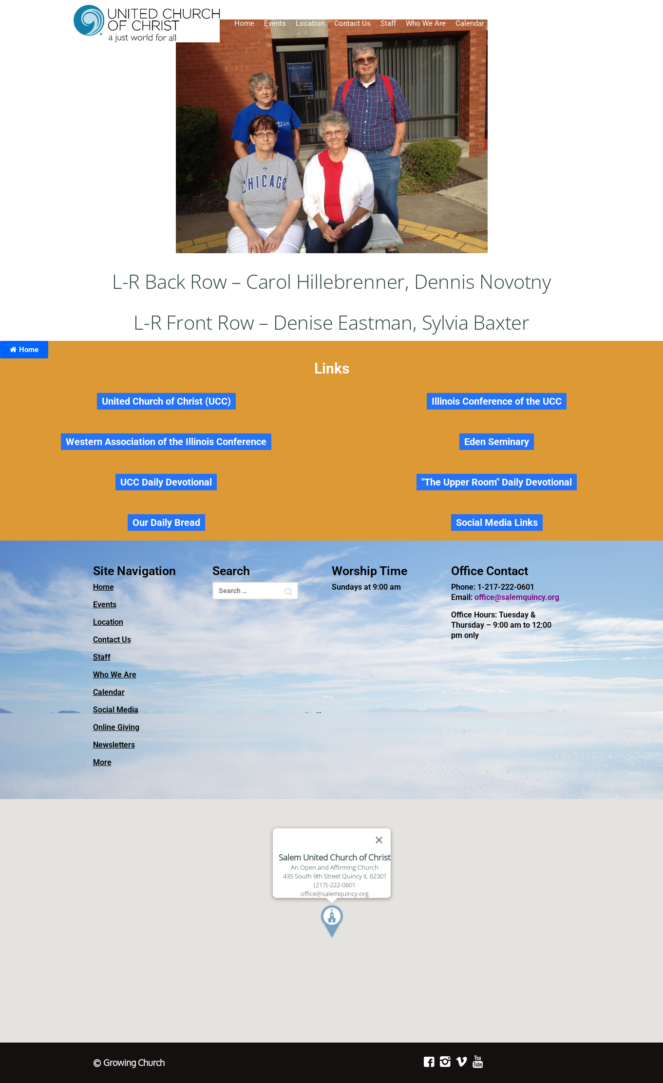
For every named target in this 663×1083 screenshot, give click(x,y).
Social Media (515, 23)
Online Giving (567, 23)
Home (244, 23)
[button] (349, 939)
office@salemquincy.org (516, 597)
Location (310, 23)
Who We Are (426, 23)
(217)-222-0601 (335, 884)
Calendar (469, 23)
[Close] (379, 840)
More (102, 762)
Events (275, 23)
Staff (388, 23)
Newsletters (618, 23)
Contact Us (352, 23)
